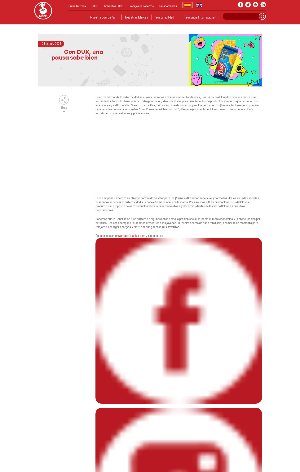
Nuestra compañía (102, 17)
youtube (255, 4)
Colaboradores (168, 6)
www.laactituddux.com (130, 236)
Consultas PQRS (113, 6)
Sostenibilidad (164, 17)
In (263, 4)
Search (262, 16)
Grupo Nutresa (77, 6)
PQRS (94, 6)
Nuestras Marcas (136, 17)
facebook (240, 4)
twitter (248, 4)
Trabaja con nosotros (141, 6)
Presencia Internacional (199, 17)
